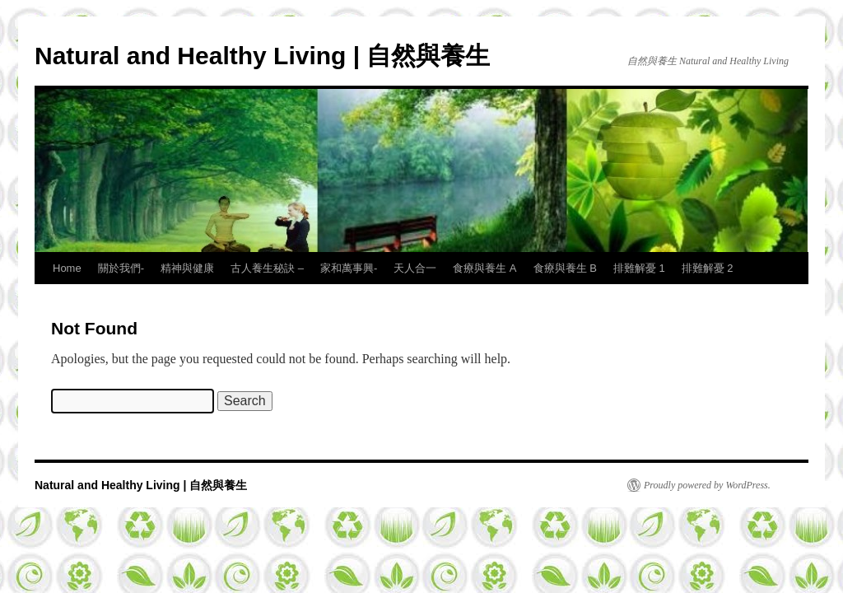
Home (67, 268)
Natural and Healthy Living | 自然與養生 (262, 55)
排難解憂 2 (708, 268)
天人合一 (415, 268)
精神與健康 (187, 268)
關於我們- (121, 268)
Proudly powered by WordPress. (707, 485)
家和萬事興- (348, 268)
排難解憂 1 (639, 268)
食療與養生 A (484, 268)
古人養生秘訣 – (267, 268)
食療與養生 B (565, 268)
